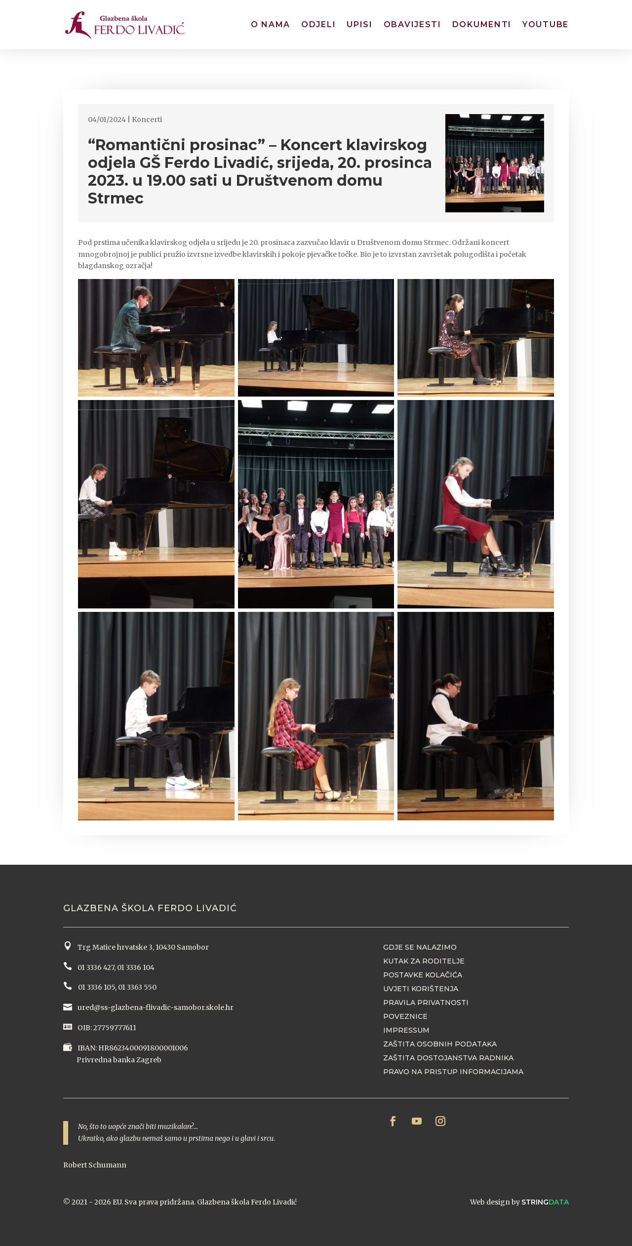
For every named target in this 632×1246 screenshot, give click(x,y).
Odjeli (318, 24)
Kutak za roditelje (424, 961)
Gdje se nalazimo (420, 947)
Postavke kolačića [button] (422, 974)
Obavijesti (412, 24)
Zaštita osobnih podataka (440, 1044)
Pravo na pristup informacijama (453, 1071)
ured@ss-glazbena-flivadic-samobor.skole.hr (155, 1007)
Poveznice (405, 1016)
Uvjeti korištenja (420, 988)
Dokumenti (482, 24)
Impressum (406, 1030)
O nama (270, 24)
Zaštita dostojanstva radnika (448, 1057)
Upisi (360, 24)
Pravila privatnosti (426, 1002)
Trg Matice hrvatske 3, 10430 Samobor (142, 947)
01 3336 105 (96, 987)
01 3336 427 (94, 967)
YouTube (545, 24)
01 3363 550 (137, 987)
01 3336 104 (136, 967)
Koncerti (147, 119)
